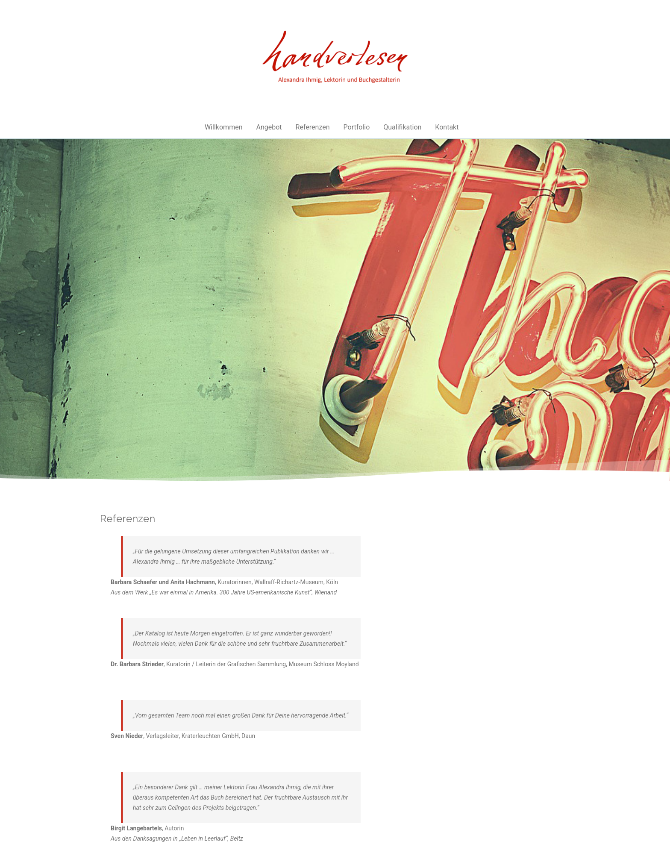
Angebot (269, 127)
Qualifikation (402, 127)
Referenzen (313, 127)
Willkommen (223, 127)
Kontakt (446, 127)
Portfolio (357, 127)
